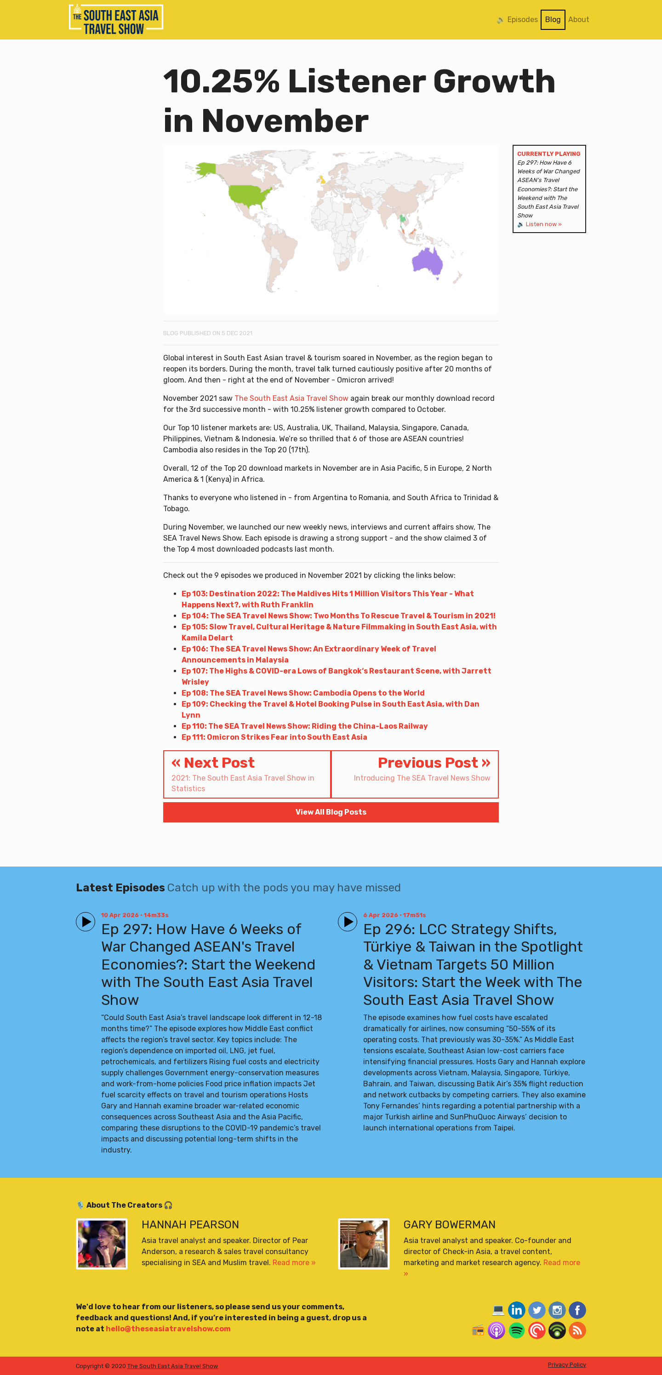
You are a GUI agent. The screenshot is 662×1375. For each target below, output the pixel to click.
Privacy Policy (567, 1364)
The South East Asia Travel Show (291, 398)
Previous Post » (415, 768)
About (578, 19)
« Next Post (247, 774)
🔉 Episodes (517, 19)
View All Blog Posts (331, 812)
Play (83, 917)
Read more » (294, 1262)
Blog (553, 19)
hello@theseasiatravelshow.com (168, 1328)
